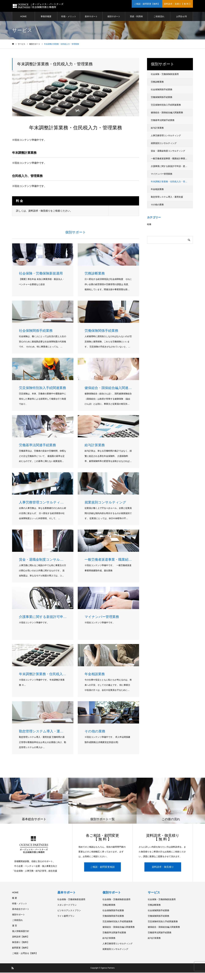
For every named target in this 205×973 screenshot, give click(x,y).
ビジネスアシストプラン (69, 911)
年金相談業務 (157, 189)
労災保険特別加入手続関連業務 (166, 105)
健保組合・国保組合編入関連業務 (167, 113)
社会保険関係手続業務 (161, 90)
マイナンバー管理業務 (161, 174)
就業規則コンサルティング (164, 143)
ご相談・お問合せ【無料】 (25, 953)
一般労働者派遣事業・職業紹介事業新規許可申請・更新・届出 (172, 159)
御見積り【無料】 (20, 942)
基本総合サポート (20, 909)
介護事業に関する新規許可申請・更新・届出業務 (172, 166)
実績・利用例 (136, 17)
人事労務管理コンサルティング (166, 136)
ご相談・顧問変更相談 (102, 867)
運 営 (14, 926)
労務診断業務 (157, 82)
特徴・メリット (68, 17)
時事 (149, 225)
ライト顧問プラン (66, 916)
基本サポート (91, 17)
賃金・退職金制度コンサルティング (168, 151)
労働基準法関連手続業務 (162, 120)
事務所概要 (46, 17)
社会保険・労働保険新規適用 (165, 74)
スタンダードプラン (67, 905)
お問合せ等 (181, 17)
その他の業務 (157, 205)
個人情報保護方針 (20, 931)
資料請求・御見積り (163, 867)
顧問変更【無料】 (20, 948)
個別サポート (113, 17)
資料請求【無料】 (20, 937)
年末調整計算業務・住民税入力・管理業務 (171, 182)
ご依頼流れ (159, 17)
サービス (154, 893)
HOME (23, 17)
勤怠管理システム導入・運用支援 (167, 197)
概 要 (14, 898)
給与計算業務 (157, 128)
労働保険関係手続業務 (161, 97)
